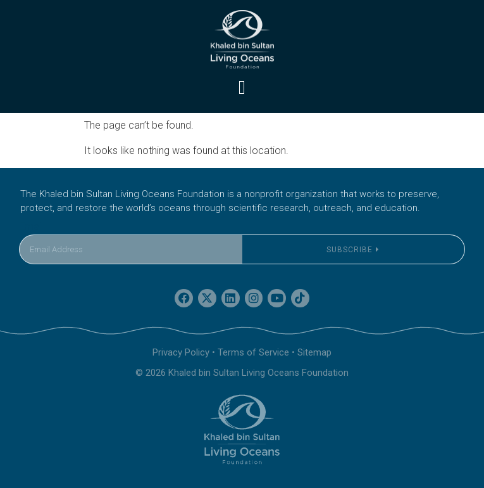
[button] (242, 87)
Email (31, 227)
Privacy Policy (180, 352)
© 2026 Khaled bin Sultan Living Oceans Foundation (242, 372)
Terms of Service (253, 352)
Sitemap (314, 352)
